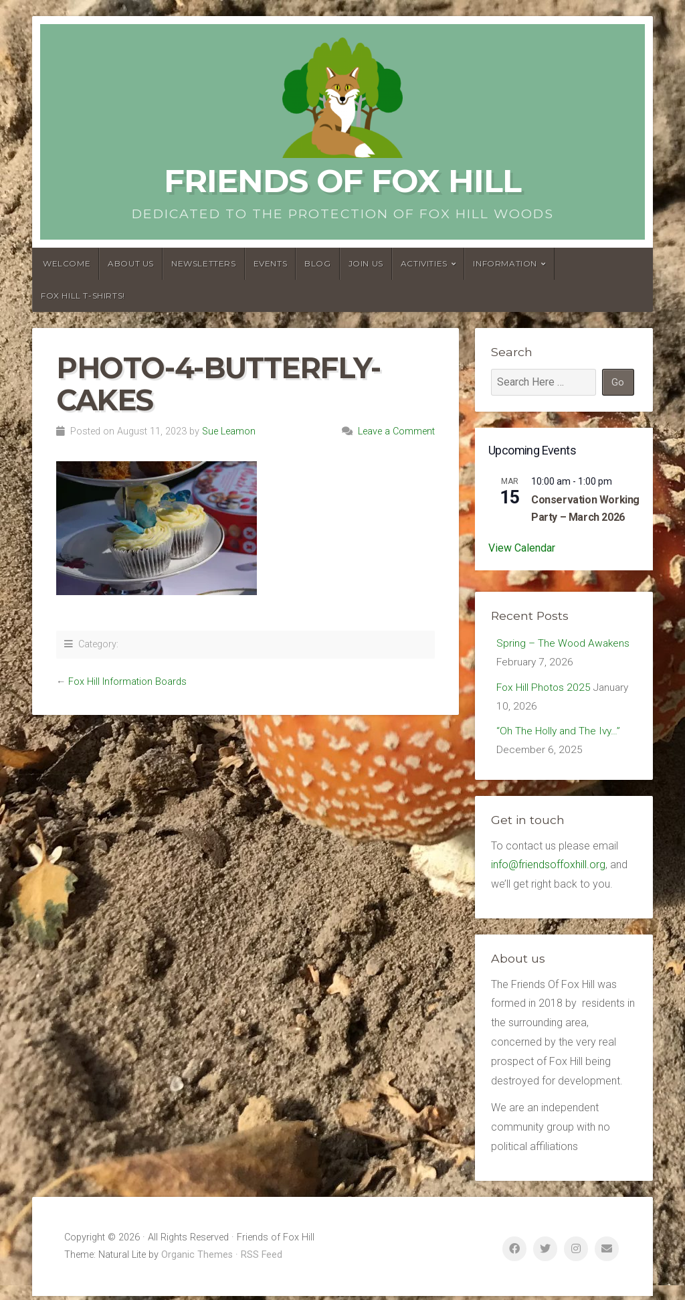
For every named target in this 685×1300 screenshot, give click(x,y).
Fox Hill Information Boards (127, 681)
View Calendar (521, 548)
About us (131, 263)
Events (271, 263)
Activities (424, 263)
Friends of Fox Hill (342, 180)
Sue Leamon (229, 431)
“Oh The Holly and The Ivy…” (559, 734)
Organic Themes (197, 1259)
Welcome (66, 263)
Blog (317, 263)
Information (505, 263)
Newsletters (203, 263)
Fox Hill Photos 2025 (544, 689)
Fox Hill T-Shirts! (83, 296)
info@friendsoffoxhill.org (548, 868)
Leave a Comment (396, 431)
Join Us (366, 263)
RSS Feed (261, 1259)
